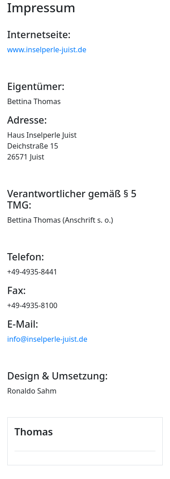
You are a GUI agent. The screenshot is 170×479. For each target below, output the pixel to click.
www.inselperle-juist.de (47, 50)
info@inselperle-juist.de (47, 339)
